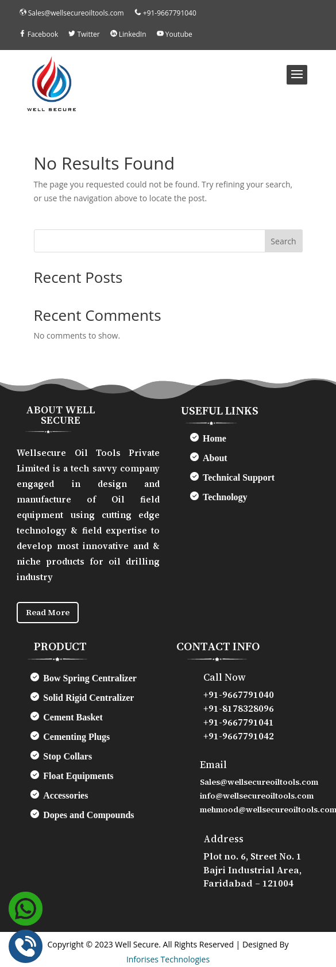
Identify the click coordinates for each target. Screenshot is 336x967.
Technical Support (239, 477)
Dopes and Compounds (88, 815)
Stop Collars (67, 756)
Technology (225, 497)
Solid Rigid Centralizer (88, 698)
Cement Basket (73, 717)
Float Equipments (78, 776)
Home (214, 438)
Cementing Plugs (76, 737)
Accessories (65, 795)
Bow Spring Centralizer (90, 678)
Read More (47, 612)
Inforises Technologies (168, 959)
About (215, 458)
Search (283, 241)
